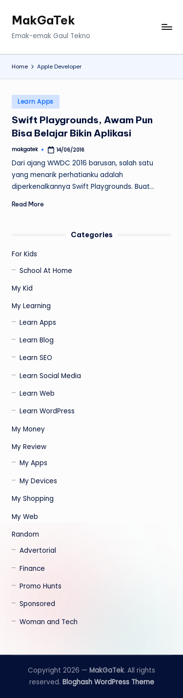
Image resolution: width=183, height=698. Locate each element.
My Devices (38, 481)
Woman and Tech (49, 622)
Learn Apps (36, 101)
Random (25, 534)
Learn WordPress (47, 411)
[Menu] (166, 27)
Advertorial (38, 550)
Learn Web (37, 393)
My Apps (33, 463)
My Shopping (33, 498)
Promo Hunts (40, 586)
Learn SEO (36, 357)
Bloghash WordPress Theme (108, 682)
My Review (29, 446)
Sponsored (37, 603)
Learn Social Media (50, 376)
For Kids (24, 254)
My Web (25, 516)
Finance (32, 568)
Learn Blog (37, 340)
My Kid (22, 288)
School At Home (46, 270)
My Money (28, 429)
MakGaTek (43, 20)
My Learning (31, 306)
